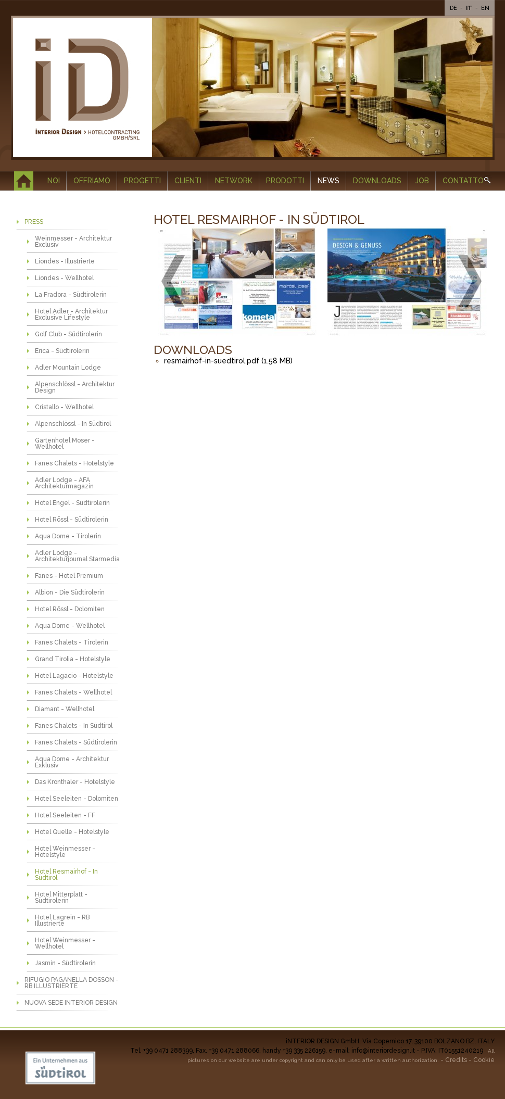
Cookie (484, 1060)
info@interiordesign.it (383, 1050)
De (454, 8)
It (470, 8)
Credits (456, 1060)
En (485, 8)
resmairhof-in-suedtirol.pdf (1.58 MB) (228, 361)
